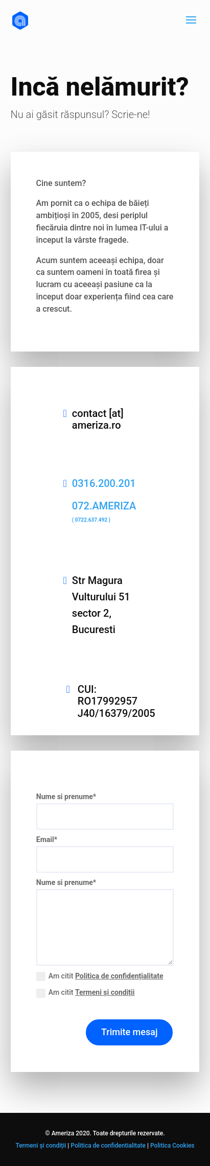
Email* (46, 839)
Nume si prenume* (66, 796)
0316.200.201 (104, 483)
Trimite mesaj (129, 1032)
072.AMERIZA (104, 511)
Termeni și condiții (105, 992)
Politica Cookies (172, 1145)
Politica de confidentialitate (108, 1145)
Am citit (100, 976)
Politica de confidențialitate (119, 976)
